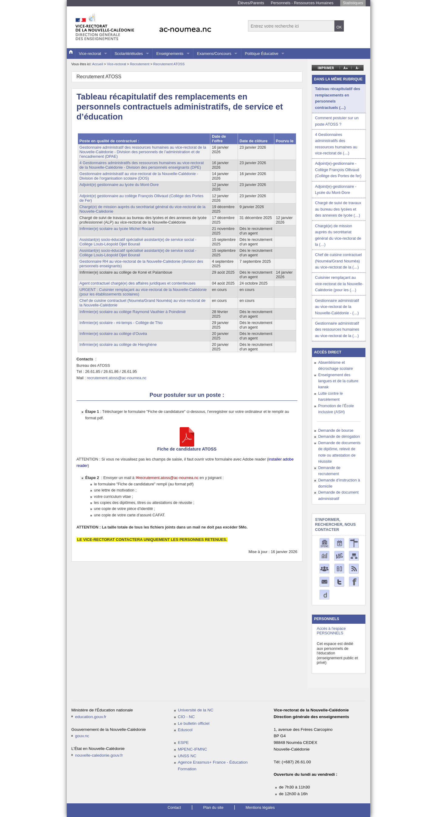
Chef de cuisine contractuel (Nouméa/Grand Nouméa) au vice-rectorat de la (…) (338, 260)
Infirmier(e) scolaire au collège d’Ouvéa (113, 333)
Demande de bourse (335, 430)
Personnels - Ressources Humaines (302, 3)
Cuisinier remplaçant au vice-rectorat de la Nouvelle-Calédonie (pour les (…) (339, 283)
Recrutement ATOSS (169, 64)
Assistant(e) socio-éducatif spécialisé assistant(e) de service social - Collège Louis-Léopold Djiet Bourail (138, 241)
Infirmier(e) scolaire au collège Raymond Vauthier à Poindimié (133, 311)
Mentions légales (260, 807)
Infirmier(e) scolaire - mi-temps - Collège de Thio (121, 322)
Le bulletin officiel (193, 723)
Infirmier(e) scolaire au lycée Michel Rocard (117, 228)
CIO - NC (186, 716)
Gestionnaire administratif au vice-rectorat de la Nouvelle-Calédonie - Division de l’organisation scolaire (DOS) (139, 176)
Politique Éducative (262, 53)
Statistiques (353, 3)
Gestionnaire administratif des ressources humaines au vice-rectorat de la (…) (337, 329)
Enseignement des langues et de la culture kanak (338, 381)
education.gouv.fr (90, 716)
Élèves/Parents (251, 3)
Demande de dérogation (339, 436)
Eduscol (185, 730)
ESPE (183, 742)
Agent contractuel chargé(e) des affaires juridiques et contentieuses (137, 283)
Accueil (97, 64)
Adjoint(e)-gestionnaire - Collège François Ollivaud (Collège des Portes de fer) (338, 169)
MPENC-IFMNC (192, 749)
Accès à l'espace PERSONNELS (331, 630)
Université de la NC (195, 710)
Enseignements (170, 53)
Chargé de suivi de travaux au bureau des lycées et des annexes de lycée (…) (338, 209)
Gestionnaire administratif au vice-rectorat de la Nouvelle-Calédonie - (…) (337, 306)
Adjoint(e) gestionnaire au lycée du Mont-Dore (119, 184)
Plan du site (213, 807)
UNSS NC (187, 756)
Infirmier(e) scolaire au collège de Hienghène (118, 344)
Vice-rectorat (90, 53)
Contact (174, 807)
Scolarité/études (128, 53)
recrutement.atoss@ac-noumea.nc (117, 378)
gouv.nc (82, 736)
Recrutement (140, 64)
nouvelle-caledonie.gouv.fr (99, 755)
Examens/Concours (214, 53)
